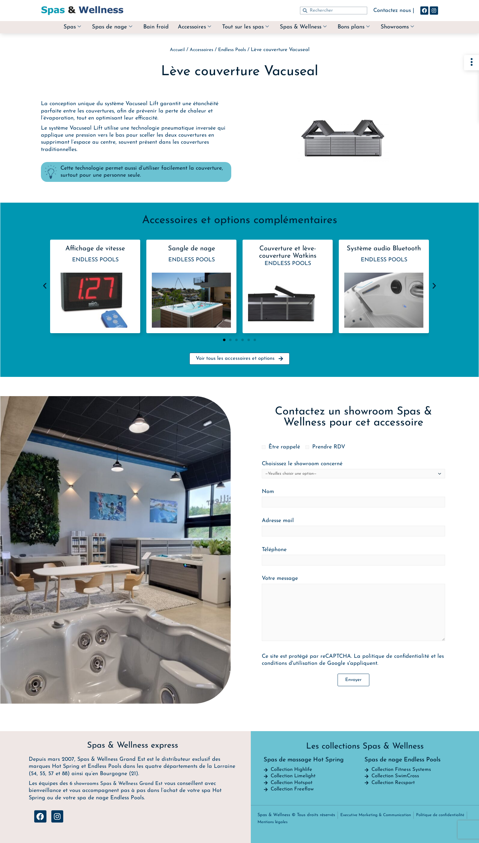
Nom (353, 500)
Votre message (353, 611)
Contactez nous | (390, 10)
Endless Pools (234, 49)
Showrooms (405, 27)
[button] (45, 286)
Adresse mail (353, 529)
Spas (63, 27)
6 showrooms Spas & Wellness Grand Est (120, 780)
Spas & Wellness (306, 27)
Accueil (174, 49)
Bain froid (151, 27)
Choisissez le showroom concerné (353, 471)
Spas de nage (105, 27)
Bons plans (359, 27)
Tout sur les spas (245, 27)
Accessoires (192, 27)
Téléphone (353, 558)
